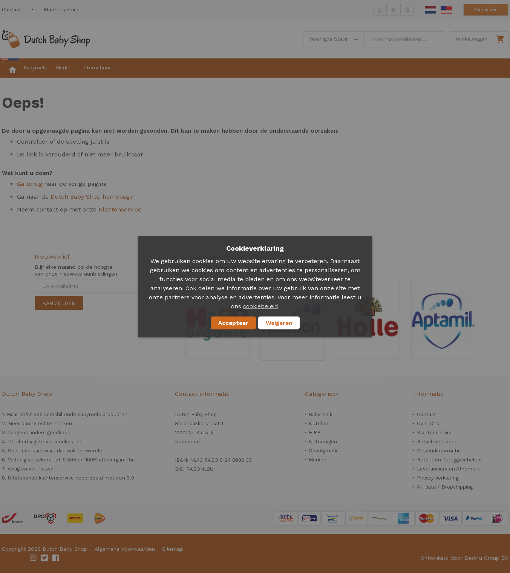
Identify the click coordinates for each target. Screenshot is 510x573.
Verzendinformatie (439, 450)
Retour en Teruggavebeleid (449, 460)
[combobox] (404, 39)
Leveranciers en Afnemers (448, 469)
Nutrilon (318, 423)
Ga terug (29, 183)
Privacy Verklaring (437, 478)
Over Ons (428, 423)
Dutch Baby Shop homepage (92, 196)
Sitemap (172, 549)
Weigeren (279, 323)
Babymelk (320, 414)
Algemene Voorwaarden (125, 549)
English (446, 10)
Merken (317, 460)
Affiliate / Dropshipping (445, 487)
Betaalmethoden (437, 441)
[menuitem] (10, 68)
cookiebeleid (260, 306)
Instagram (33, 558)
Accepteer (233, 323)
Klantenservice (62, 9)
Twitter (45, 558)
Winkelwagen (471, 39)
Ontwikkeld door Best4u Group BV (464, 558)
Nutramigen (323, 441)
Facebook (56, 558)
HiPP (314, 432)
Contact (11, 9)
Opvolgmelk (323, 450)
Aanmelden (486, 9)
